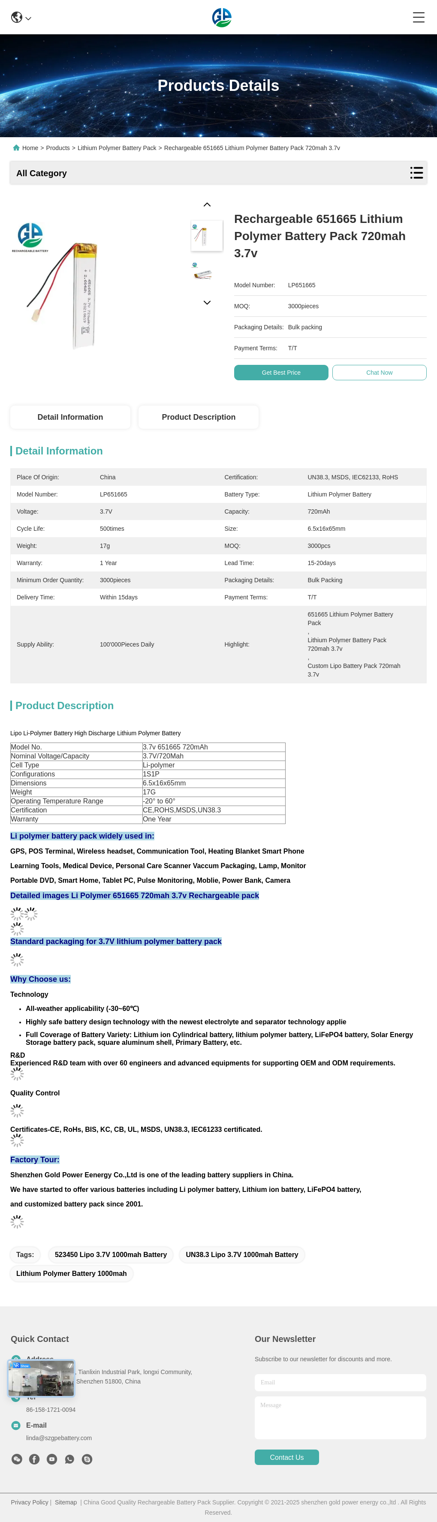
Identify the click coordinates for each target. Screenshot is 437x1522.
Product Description (198, 417)
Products (58, 147)
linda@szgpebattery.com (59, 1438)
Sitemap (66, 1502)
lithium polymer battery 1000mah (71, 1273)
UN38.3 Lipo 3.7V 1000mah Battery (242, 1254)
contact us (287, 1457)
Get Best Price (284, 373)
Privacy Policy (29, 1502)
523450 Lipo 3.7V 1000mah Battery (111, 1254)
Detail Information (70, 417)
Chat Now (383, 372)
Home (30, 147)
